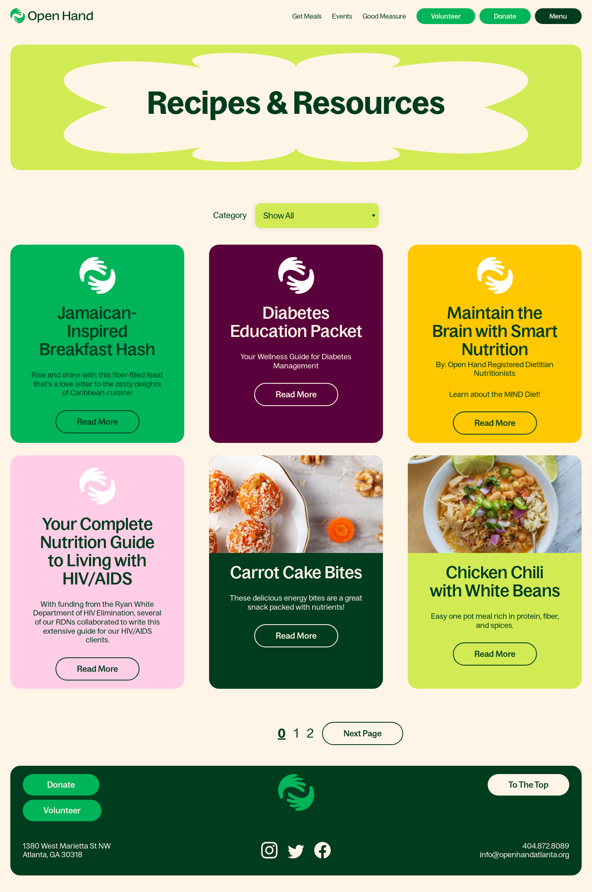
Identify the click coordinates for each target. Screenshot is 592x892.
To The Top (528, 784)
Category (230, 215)
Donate (505, 16)
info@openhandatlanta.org (524, 855)
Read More (97, 421)
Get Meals (307, 16)
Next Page (363, 733)
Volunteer (446, 16)
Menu (558, 16)
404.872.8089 (545, 846)
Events (342, 16)
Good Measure (384, 16)
